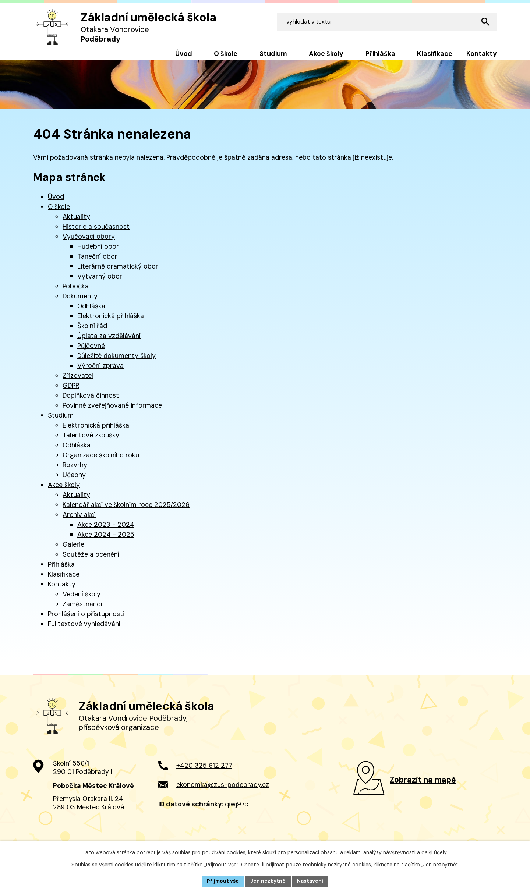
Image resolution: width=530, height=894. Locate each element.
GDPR (71, 390)
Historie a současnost (96, 231)
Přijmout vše (222, 880)
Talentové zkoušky (91, 440)
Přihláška (61, 569)
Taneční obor (97, 261)
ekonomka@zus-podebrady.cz (222, 795)
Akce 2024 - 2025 (105, 539)
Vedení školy (81, 599)
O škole (59, 211)
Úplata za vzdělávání (109, 341)
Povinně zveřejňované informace (112, 410)
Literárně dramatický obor (117, 271)
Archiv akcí (79, 519)
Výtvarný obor (99, 281)
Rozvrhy (75, 470)
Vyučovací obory (89, 241)
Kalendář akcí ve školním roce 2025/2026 (126, 509)
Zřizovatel (78, 380)
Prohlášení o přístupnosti (86, 619)
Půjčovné (91, 351)
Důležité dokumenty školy (116, 360)
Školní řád (92, 331)
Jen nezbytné (268, 880)
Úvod (56, 202)
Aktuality (76, 221)
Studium (61, 420)
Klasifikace (64, 579)
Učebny (74, 480)
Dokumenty (80, 301)
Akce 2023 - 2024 (105, 529)
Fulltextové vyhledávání (84, 629)
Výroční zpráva (100, 370)
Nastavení (311, 880)
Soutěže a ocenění (91, 559)
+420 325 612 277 (204, 775)
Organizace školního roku (101, 460)
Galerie (73, 549)
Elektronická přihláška (110, 321)
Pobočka (76, 291)
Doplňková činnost (91, 400)
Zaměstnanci (82, 609)
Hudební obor (98, 251)
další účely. (434, 852)
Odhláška (91, 311)
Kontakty (61, 589)
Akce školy (64, 490)
